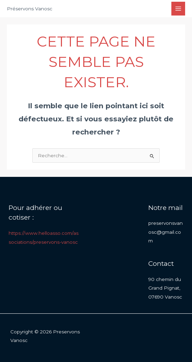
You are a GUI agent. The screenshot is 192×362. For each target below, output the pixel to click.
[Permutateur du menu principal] (178, 9)
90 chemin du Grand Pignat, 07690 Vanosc (165, 288)
